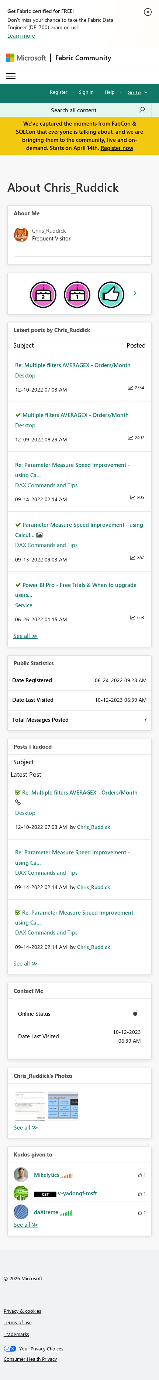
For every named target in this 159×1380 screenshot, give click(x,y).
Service (23, 605)
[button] (30, 1106)
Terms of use (18, 1322)
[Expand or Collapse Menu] (10, 76)
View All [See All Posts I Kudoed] (25, 963)
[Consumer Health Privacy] (80, 1359)
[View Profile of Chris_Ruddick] (93, 826)
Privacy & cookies (22, 1311)
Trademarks (16, 1334)
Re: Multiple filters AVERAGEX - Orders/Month (73, 365)
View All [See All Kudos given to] (26, 1224)
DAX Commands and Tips (46, 485)
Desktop (25, 375)
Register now (117, 147)
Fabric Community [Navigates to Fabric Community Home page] (83, 57)
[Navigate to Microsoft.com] (26, 58)
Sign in (86, 92)
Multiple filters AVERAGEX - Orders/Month (76, 415)
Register (59, 92)
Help (110, 92)
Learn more (21, 35)
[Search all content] (98, 110)
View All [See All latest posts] (25, 636)
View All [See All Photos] (26, 1127)
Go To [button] (134, 92)
